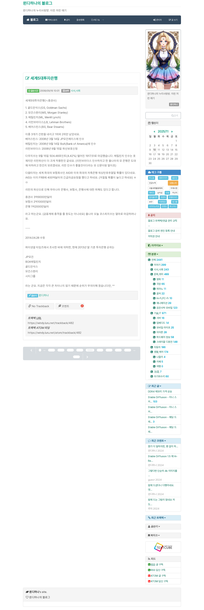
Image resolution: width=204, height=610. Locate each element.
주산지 (174, 193)
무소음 (151, 178)
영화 (160, 279)
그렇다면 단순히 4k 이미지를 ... (162, 473)
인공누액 (152, 183)
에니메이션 (163, 303)
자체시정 (174, 188)
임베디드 (162, 322)
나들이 (160, 357)
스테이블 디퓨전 (166, 341)
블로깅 (174, 178)
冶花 (157, 371)
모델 (167, 193)
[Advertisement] (81, 50)
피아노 (161, 288)
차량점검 (162, 202)
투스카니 (173, 206)
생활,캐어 (161, 351)
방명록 (80, 20)
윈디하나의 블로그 (37, 3)
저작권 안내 (154, 236)
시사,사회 (75, 90)
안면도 (164, 206)
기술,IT (160, 313)
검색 (174, 115)
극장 (160, 284)
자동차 (160, 347)
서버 (160, 318)
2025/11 (163, 131)
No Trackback (38, 306)
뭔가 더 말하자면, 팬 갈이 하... (163, 446)
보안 (150, 202)
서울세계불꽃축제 (155, 188)
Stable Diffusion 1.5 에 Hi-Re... (162, 458)
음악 (160, 293)
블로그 (32, 19)
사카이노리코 (154, 206)
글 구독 (157, 564)
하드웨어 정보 (165, 337)
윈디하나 (44, 295)
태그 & (97, 20)
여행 (159, 366)
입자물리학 (153, 197)
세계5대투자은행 (41, 78)
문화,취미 (161, 274)
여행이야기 (173, 197)
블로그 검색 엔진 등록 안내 (161, 230)
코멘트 (63, 306)
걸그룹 (174, 202)
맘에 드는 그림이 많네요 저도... (161, 502)
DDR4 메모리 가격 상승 (160, 391)
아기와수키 (161, 376)
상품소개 (173, 183)
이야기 (160, 264)
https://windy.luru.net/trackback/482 (51, 323)
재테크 (151, 193)
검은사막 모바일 (166, 307)
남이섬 (159, 193)
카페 (159, 361)
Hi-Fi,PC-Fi (164, 298)
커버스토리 (51, 20)
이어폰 (161, 332)
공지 (67, 20)
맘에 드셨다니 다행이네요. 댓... (161, 487)
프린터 (163, 197)
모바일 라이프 (165, 327)
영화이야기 (163, 178)
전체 (156, 259)
